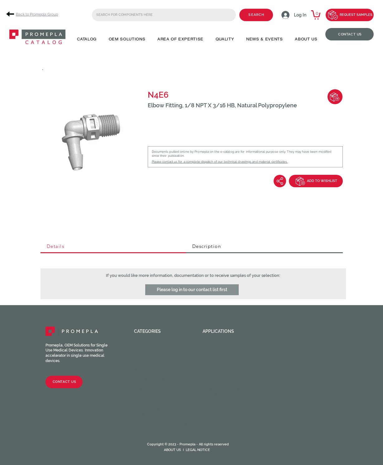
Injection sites (152, 370)
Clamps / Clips (151, 380)
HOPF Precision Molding (163, 424)
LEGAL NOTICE (198, 450)
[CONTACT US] (349, 34)
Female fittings (152, 345)
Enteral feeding (222, 360)
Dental (211, 355)
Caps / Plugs (149, 355)
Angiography (218, 345)
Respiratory (217, 385)
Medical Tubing (152, 429)
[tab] (113, 246)
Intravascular (220, 365)
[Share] (280, 181)
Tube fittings (150, 375)
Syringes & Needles (157, 414)
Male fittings (150, 350)
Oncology (215, 375)
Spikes (141, 390)
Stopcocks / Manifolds (162, 385)
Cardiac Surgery (223, 350)
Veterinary (216, 395)
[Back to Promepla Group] (34, 14)
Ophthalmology (222, 380)
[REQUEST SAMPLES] (350, 15)
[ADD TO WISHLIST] (316, 181)
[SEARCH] (256, 15)
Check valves (149, 360)
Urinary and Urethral (229, 390)
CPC (138, 419)
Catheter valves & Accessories (155, 407)
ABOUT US (172, 450)
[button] (86, 39)
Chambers (146, 395)
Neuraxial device (223, 370)
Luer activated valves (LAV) (165, 365)
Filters (142, 400)
